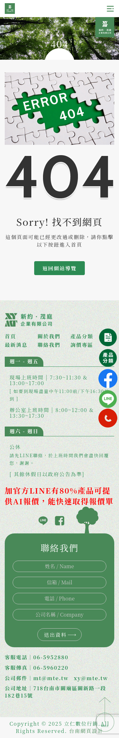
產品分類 (82, 336)
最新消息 (16, 344)
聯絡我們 (49, 344)
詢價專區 (82, 344)
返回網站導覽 (59, 268)
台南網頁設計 (86, 731)
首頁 (10, 336)
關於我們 (49, 336)
